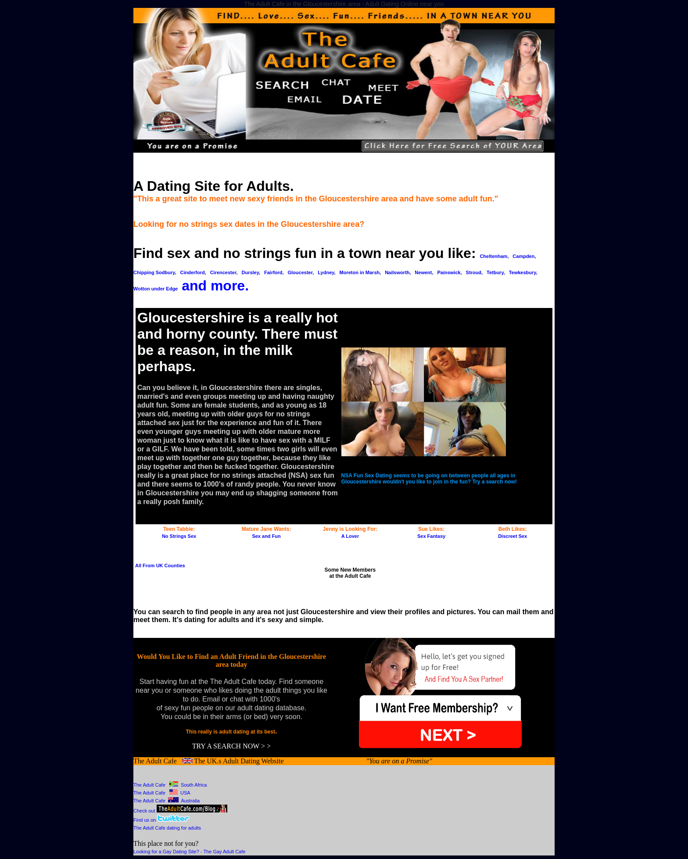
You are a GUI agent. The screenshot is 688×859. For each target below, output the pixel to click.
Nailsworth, (398, 272)
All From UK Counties (160, 565)
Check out (180, 810)
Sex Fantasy (431, 536)
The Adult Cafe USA (161, 792)
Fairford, (274, 272)
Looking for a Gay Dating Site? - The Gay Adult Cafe (189, 851)
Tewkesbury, (523, 272)
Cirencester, (224, 272)
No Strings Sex (179, 536)
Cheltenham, (494, 256)
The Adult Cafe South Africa (170, 784)
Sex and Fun (266, 536)
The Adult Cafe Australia (166, 800)
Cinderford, (193, 272)
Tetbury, (496, 272)
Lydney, (326, 272)
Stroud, (474, 272)
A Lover (350, 536)
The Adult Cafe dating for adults (167, 827)
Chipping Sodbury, (154, 272)
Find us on (145, 820)
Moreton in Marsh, (360, 272)
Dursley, (251, 272)
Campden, (524, 256)
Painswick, (449, 272)
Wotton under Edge (155, 288)
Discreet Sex (512, 536)
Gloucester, (301, 272)
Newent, (424, 272)
